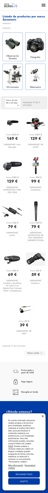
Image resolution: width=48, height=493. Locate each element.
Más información (15, 465)
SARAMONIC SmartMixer (36, 188)
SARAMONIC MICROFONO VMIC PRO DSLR (12, 190)
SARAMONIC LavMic (12, 234)
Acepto (24, 481)
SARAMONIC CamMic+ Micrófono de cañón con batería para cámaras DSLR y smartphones (12, 285)
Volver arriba (35, 353)
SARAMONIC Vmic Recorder (12, 146)
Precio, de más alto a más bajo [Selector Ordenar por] (13, 103)
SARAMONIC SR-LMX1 (24, 332)
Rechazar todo (24, 474)
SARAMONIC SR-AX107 (35, 146)
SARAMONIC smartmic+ (36, 282)
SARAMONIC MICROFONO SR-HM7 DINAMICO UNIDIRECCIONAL (36, 236)
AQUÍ (10, 446)
